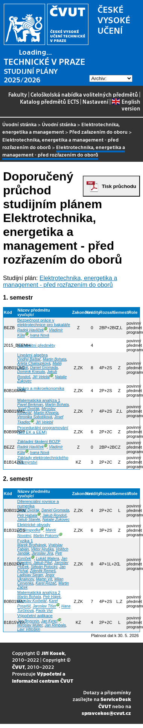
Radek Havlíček (30, 330)
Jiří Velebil (41, 377)
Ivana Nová (39, 336)
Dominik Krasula (31, 372)
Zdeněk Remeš (42, 571)
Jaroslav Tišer (44, 606)
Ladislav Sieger (30, 575)
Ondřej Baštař (29, 359)
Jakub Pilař (42, 563)
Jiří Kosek (53, 653)
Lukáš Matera (47, 558)
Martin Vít (44, 579)
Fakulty (17, 94)
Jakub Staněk (28, 520)
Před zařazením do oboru (98, 131)
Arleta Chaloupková (33, 363)
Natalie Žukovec (55, 520)
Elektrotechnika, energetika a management (61, 127)
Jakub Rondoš (55, 515)
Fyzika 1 (25, 541)
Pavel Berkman (30, 405)
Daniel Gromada (44, 367)
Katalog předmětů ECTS (49, 101)
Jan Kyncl (49, 621)
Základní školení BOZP (39, 441)
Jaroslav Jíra (42, 553)
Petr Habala (27, 515)
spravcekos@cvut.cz (106, 713)
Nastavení (95, 101)
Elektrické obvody (33, 524)
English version (126, 105)
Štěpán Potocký (44, 567)
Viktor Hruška (42, 549)
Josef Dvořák (28, 409)
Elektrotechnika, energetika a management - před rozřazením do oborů (60, 281)
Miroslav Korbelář (32, 601)
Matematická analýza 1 (38, 400)
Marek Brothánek (31, 545)
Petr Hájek (52, 597)
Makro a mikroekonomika (40, 388)
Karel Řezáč (46, 583)
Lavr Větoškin (28, 629)
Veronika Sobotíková (34, 417)
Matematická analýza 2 (38, 592)
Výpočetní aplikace (35, 615)
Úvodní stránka (19, 124)
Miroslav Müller (30, 625)
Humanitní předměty (36, 345)
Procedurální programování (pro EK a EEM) (42, 429)
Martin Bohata (55, 359)
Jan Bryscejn (28, 621)
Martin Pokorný (46, 536)
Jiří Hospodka (29, 530)
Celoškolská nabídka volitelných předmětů (84, 94)
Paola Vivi (44, 611)
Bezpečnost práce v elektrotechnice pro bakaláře (43, 322)
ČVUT (18, 667)
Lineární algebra (32, 355)
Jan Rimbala (55, 625)
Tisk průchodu (119, 186)
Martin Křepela (46, 413)
